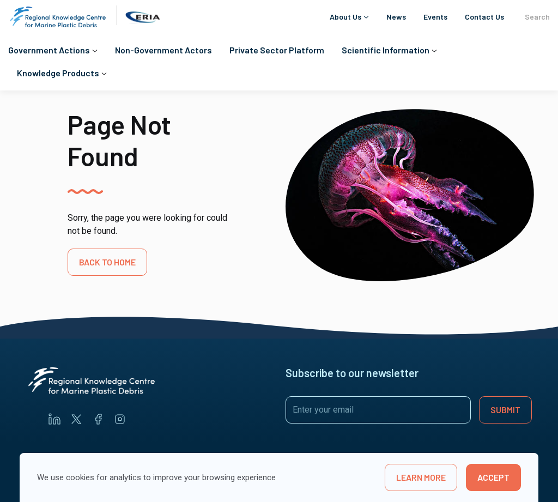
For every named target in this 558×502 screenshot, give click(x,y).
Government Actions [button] (49, 50)
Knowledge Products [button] (58, 73)
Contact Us (484, 16)
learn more (421, 477)
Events (435, 16)
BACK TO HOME (107, 262)
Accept (493, 477)
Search (535, 17)
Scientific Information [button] (385, 50)
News (396, 16)
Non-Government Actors (163, 50)
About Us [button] (345, 16)
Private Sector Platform (276, 50)
